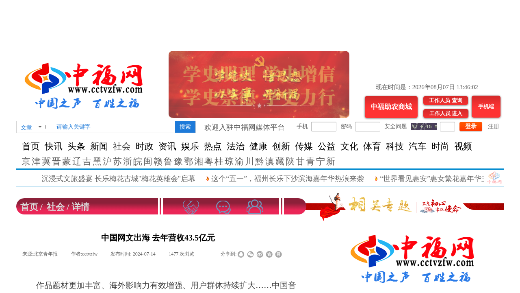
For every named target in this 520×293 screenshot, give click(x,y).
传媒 (304, 146)
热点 (213, 146)
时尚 (440, 146)
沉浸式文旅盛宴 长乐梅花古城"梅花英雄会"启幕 (125, 179)
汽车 (418, 146)
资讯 (167, 146)
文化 (349, 146)
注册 (493, 126)
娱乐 (190, 146)
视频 (463, 146)
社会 (122, 146)
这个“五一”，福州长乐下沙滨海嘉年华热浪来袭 (293, 179)
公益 (327, 146)
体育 (372, 146)
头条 (76, 146)
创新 (281, 146)
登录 (471, 126)
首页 (31, 146)
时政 (145, 146)
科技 (395, 146)
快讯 (54, 146)
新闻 (99, 146)
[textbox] (114, 127)
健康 (258, 146)
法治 (236, 146)
